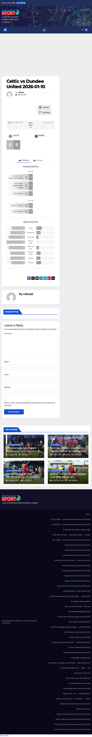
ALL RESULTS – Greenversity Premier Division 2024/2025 (70, 524)
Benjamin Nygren (17, 205)
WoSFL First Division (83, 709)
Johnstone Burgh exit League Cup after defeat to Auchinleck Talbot (68, 476)
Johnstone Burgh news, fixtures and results (64, 596)
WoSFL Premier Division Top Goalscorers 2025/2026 (72, 729)
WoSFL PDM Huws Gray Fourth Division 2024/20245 (72, 724)
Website (7, 387)
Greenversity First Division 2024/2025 (77, 545)
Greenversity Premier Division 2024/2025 (76, 565)
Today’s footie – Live (70, 694)
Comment (8, 334)
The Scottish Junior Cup (82, 673)
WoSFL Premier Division (14, 445)
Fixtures (87, 535)
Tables (83, 668)
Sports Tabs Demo (84, 663)
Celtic (16, 135)
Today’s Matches (84, 694)
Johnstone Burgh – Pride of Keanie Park (76, 591)
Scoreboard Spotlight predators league (63, 627)
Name (7, 362)
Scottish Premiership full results (79, 647)
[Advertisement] (46, 51)
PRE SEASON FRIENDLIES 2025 (79, 612)
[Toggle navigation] (44, 30)
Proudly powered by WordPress (12, 621)
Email (6, 375)
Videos (87, 699)
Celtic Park (46, 123)
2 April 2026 (13, 454)
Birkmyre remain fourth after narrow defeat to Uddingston (67, 449)
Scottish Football (84, 627)
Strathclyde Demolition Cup (60, 470)
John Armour (25, 454)
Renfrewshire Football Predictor (79, 622)
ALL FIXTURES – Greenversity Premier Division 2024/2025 (70, 519)
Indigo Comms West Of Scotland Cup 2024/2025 (73, 586)
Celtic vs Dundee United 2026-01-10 (26, 83)
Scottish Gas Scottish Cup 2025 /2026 (77, 632)
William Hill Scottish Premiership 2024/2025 (75, 704)
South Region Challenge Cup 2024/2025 (62, 663)
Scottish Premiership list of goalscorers (76, 652)
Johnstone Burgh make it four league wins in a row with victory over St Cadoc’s (24, 450)
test (89, 668)
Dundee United (42, 135)
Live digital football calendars (80, 601)
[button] (82, 30)
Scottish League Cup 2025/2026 (63, 642)
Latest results (85, 596)
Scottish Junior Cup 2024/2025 (79, 637)
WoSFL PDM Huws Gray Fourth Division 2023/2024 (72, 719)
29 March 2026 (14, 480)
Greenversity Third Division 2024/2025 (77, 576)
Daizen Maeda (18, 211)
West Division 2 (55, 445)
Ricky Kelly (26, 480)
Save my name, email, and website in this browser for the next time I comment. (29, 404)
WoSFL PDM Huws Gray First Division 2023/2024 (73, 714)
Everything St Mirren (76, 535)
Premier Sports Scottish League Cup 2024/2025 (74, 617)
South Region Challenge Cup (80, 658)
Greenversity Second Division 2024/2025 (76, 571)
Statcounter (4, 736)
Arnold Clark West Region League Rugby (76, 529)
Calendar (44, 107)
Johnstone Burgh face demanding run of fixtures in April (23, 476)
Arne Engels (18, 183)
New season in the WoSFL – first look (77, 606)
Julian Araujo (18, 193)
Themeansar (6, 623)
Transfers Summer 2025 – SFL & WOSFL (69, 699)
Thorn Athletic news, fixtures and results (76, 688)
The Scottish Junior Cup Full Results (78, 678)
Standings (44, 112)
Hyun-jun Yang (18, 176)
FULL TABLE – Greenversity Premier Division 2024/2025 (71, 540)
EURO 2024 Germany (60, 535)
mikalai (21, 92)
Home (88, 514)
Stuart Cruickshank (72, 454)
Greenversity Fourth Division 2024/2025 (76, 555)
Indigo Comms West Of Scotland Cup (77, 581)
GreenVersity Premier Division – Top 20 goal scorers (72, 560)
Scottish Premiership (83, 642)
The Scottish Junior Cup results (79, 683)
